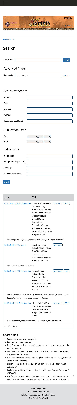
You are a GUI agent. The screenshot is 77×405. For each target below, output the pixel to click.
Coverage (8, 167)
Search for (8, 59)
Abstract (7, 109)
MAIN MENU (6, 3)
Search (11, 39)
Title (6, 103)
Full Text (7, 115)
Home (5, 39)
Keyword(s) (8, 74)
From (6, 136)
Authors (7, 97)
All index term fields (12, 173)
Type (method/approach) (14, 161)
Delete (66, 75)
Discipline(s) (9, 155)
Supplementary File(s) (13, 121)
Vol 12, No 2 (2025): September (17, 203)
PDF (67, 203)
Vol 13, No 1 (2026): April (15, 245)
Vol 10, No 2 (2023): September (17, 271)
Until (6, 141)
